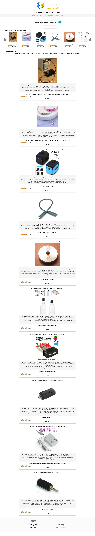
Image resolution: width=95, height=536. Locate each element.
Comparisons (59, 16)
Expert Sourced (37, 16)
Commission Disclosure (62, 526)
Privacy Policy (33, 527)
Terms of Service (33, 526)
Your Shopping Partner (62, 527)
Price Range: (39, 27)
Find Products (48, 16)
